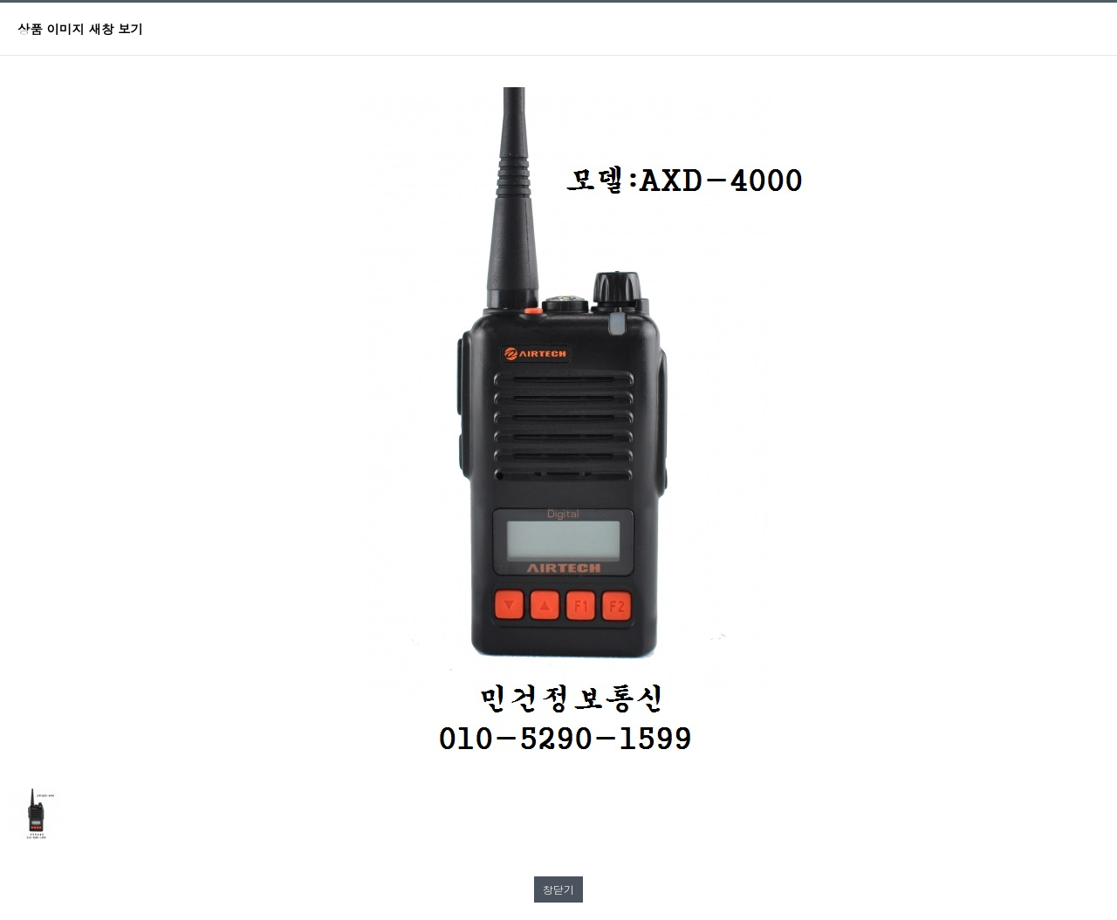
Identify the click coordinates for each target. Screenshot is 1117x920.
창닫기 (558, 889)
